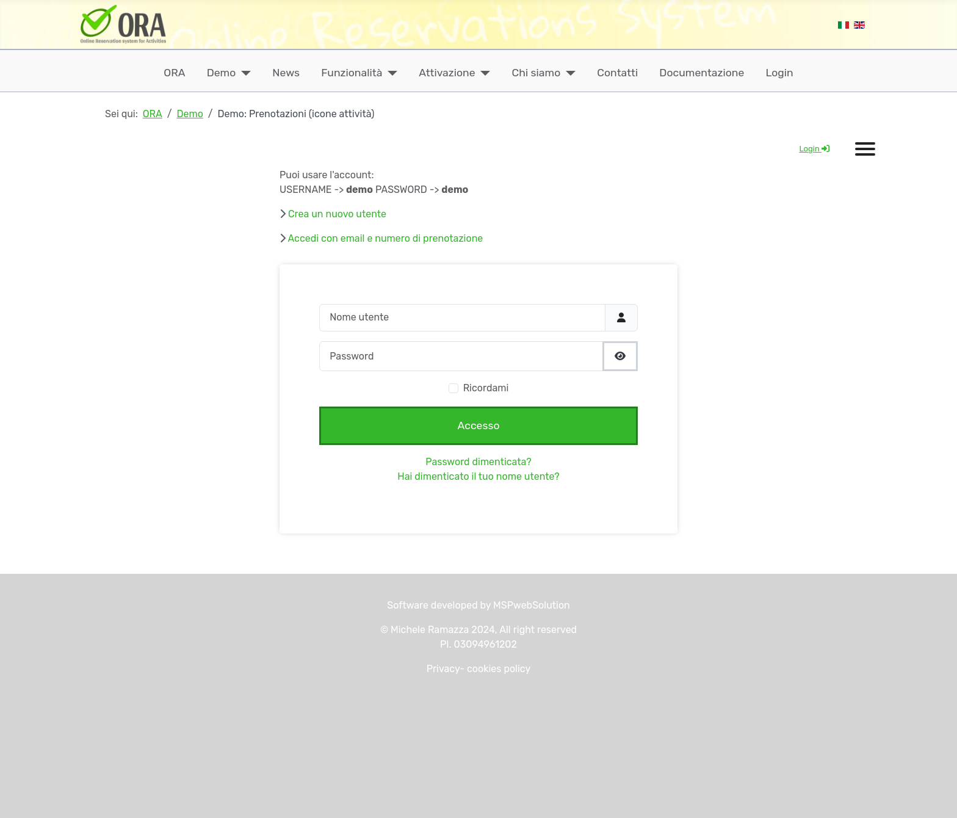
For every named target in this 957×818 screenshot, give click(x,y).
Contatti (617, 73)
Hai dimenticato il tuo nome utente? (478, 476)
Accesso (479, 425)
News (286, 73)
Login (779, 73)
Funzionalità (351, 73)
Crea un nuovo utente (337, 214)
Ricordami (486, 388)
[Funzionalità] (389, 73)
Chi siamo (536, 73)
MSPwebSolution (530, 605)
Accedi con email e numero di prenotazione (385, 238)
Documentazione (701, 73)
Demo (221, 73)
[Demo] (243, 73)
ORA (174, 73)
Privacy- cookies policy (479, 669)
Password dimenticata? (478, 462)
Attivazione (447, 73)
